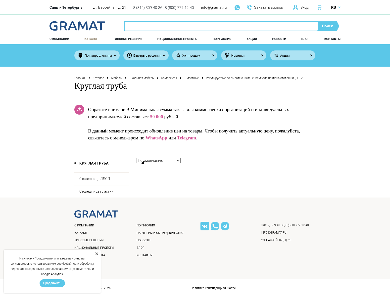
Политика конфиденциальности (213, 288)
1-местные (191, 78)
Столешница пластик (96, 191)
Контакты (332, 39)
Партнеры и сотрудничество (160, 233)
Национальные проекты (177, 39)
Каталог (91, 39)
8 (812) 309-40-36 (147, 7)
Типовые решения (127, 39)
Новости (279, 39)
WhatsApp (156, 137)
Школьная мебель (141, 78)
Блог (305, 39)
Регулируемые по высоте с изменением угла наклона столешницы (252, 78)
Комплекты (169, 78)
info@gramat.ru (214, 7)
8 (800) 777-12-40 (179, 7)
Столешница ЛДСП (94, 179)
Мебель (116, 78)
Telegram (186, 137)
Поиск (327, 26)
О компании (59, 39)
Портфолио (222, 39)
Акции (251, 39)
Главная (80, 78)
